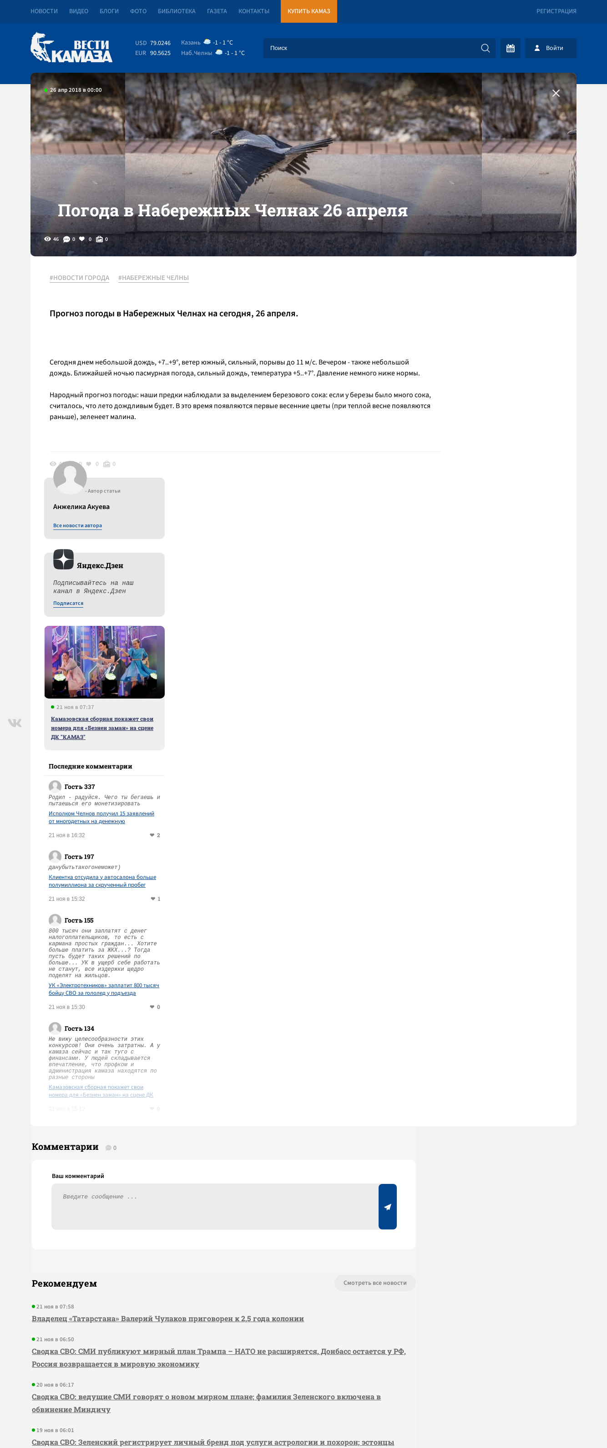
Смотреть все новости (331, 1073)
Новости (44, 11)
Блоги (109, 11)
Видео (78, 11)
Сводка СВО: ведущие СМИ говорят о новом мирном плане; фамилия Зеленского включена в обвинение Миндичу (182, 1193)
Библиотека (177, 11)
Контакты (253, 11)
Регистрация (556, 11)
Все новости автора (475, 309)
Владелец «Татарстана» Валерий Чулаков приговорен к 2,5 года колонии (166, 1108)
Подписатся (466, 387)
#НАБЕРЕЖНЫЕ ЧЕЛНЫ (157, 299)
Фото (138, 11)
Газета (217, 11)
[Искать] (485, 48)
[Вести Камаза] (71, 48)
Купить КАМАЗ (309, 11)
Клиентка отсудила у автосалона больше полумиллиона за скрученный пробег (500, 665)
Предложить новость (486, 1103)
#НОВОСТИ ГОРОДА (83, 299)
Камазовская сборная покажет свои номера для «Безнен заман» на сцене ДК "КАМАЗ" (500, 511)
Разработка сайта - (542, 1422)
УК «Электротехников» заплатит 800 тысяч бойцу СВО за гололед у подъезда (502, 773)
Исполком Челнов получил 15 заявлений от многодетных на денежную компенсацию (499, 601)
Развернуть (303, 1387)
